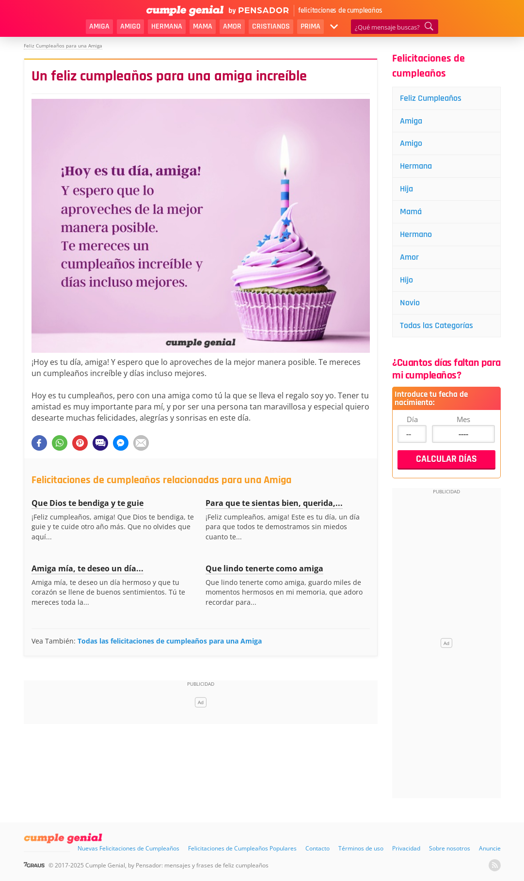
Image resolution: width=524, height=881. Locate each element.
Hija (406, 188)
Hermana (166, 26)
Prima (310, 26)
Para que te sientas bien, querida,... (274, 503)
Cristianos (271, 26)
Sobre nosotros (449, 848)
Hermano (416, 234)
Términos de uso (360, 848)
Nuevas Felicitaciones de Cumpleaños (128, 848)
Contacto (317, 848)
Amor (232, 26)
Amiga (99, 26)
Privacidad (406, 848)
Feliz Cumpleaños (430, 98)
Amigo (130, 26)
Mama (202, 26)
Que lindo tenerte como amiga (264, 568)
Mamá (411, 211)
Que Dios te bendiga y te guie (87, 503)
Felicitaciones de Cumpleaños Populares (242, 848)
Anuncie (490, 848)
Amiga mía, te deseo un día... (87, 568)
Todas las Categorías (436, 325)
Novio (410, 302)
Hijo (406, 279)
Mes (463, 419)
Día (412, 419)
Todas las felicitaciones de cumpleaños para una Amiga (170, 640)
